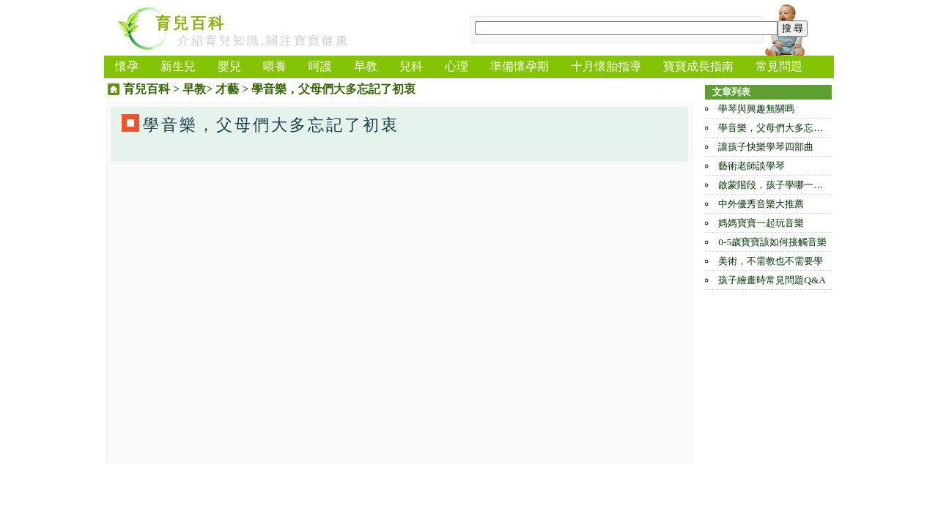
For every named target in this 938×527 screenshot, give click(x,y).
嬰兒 (229, 66)
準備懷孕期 (519, 66)
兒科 (411, 66)
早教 (365, 66)
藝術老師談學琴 (751, 165)
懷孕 (127, 66)
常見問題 (779, 66)
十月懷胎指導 (606, 66)
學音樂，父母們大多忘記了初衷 (785, 127)
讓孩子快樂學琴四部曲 (765, 146)
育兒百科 (190, 23)
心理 (456, 66)
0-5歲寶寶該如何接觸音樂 (772, 241)
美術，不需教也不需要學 (770, 260)
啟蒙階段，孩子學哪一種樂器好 (785, 184)
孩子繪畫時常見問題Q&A (772, 279)
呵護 (320, 66)
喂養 (275, 66)
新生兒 (178, 66)
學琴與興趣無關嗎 (756, 108)
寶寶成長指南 (698, 66)
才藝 (227, 89)
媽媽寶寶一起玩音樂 (761, 222)
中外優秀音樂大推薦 (761, 203)
